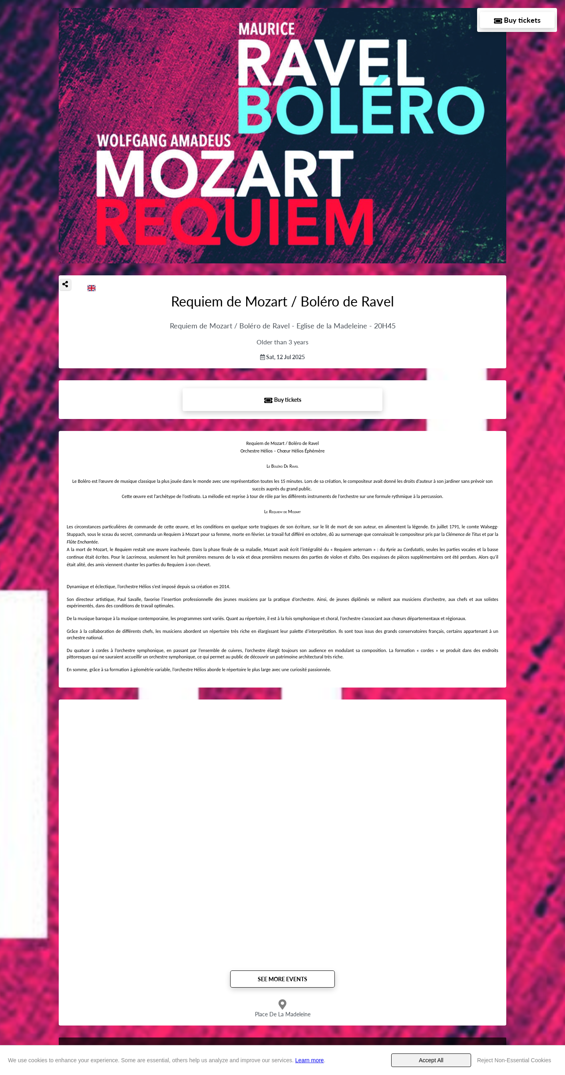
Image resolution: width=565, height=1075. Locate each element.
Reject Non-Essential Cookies (514, 1060)
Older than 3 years (282, 342)
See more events (282, 979)
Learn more (309, 1060)
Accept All (431, 1060)
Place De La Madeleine (282, 1014)
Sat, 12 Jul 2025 (282, 357)
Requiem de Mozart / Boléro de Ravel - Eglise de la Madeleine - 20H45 (283, 325)
